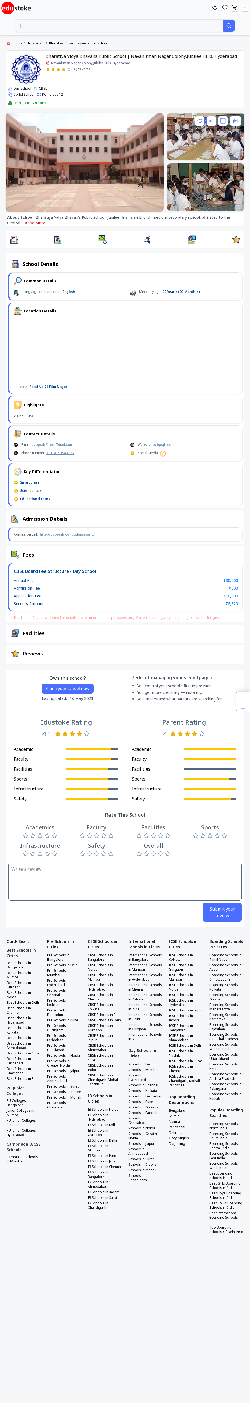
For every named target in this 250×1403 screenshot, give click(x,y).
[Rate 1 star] (48, 69)
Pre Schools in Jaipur (63, 1071)
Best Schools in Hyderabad (19, 1020)
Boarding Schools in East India (225, 1155)
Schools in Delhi (140, 1064)
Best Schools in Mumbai (19, 975)
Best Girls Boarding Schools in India (225, 1185)
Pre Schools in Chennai (58, 992)
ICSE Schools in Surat (185, 1061)
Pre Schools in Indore (64, 1092)
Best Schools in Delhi (23, 1002)
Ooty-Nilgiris (179, 1138)
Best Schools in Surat (23, 1053)
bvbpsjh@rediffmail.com (52, 444)
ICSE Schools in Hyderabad (181, 1002)
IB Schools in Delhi (102, 1140)
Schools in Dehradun (144, 1096)
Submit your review (222, 912)
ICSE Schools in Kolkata (181, 957)
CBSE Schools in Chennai (100, 997)
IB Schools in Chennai (105, 1167)
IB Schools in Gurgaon (98, 1132)
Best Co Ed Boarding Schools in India (225, 1205)
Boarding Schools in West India (225, 1165)
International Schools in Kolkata (145, 997)
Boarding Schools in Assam (225, 967)
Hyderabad (35, 43)
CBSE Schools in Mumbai (100, 977)
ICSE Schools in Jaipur (186, 1010)
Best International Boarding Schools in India (225, 1217)
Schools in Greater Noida (143, 1136)
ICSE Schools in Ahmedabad (181, 1038)
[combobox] (118, 25)
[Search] (229, 26)
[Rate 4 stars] (63, 69)
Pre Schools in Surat (63, 1086)
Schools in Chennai (143, 1085)
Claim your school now (67, 688)
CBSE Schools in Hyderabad (100, 987)
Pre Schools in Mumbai (58, 972)
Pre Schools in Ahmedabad (58, 1078)
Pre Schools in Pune (62, 1020)
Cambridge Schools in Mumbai (22, 1159)
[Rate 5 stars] (69, 69)
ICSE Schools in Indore (181, 1018)
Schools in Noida (141, 1128)
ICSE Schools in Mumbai (181, 977)
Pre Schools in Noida (63, 1055)
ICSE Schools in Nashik (181, 1053)
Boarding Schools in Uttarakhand (225, 1056)
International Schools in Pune (145, 1007)
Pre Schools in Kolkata (58, 1002)
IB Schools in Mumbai (98, 1148)
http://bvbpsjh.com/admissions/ (67, 534)
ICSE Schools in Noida (181, 987)
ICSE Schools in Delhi (185, 1045)
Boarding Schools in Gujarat (225, 997)
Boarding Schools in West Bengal (225, 1046)
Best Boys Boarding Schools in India (225, 1195)
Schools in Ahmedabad (138, 1151)
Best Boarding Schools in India (222, 1175)
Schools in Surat (141, 1159)
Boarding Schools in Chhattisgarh (225, 977)
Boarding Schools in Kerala (225, 1066)
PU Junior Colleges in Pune (23, 1122)
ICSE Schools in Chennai (181, 1068)
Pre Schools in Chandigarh (58, 1105)
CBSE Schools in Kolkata (100, 1007)
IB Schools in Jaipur (103, 1161)
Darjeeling (177, 1144)
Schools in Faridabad (145, 1113)
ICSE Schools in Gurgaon (181, 967)
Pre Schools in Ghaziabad (58, 1047)
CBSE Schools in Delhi (105, 1020)
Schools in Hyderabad (137, 1077)
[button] (13, 239)
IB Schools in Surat (102, 1198)
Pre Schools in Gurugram (58, 1028)
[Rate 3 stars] (58, 69)
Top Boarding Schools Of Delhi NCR (226, 1229)
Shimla (174, 1116)
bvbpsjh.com (163, 444)
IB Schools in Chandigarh (98, 1205)
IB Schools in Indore (104, 1192)
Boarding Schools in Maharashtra (225, 1007)
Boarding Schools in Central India (225, 1146)
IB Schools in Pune (102, 1156)
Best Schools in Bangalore (19, 965)
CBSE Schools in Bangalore (100, 957)
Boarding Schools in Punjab (225, 1096)
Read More (35, 222)
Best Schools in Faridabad (19, 1061)
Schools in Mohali (142, 1170)
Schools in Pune (140, 1102)
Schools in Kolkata (142, 1091)
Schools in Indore (142, 1164)
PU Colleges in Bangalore (18, 1103)
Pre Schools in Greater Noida (58, 1063)
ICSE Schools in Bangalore (181, 1028)
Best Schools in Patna (24, 1078)
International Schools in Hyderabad (145, 977)
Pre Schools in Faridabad (58, 1038)
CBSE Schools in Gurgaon (100, 1028)
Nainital (175, 1121)
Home (17, 43)
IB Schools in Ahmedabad (98, 1184)
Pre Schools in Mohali (64, 1097)
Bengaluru (177, 1110)
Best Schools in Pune (23, 1038)
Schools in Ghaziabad (136, 1120)
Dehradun (177, 1133)
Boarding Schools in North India (225, 1126)
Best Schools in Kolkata (19, 1030)
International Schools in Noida (145, 1036)
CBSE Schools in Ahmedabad (100, 1047)
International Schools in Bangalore (145, 957)
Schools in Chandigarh (137, 1177)
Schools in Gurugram (145, 1107)
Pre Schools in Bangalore (58, 957)
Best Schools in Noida (19, 995)
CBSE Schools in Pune (104, 1015)
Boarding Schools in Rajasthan (225, 1026)
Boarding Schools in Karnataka (225, 1017)
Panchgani (177, 1127)
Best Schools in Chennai (19, 1010)
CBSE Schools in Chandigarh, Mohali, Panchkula (103, 1079)
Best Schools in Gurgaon (19, 985)
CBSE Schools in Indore (100, 1067)
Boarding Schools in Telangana (225, 1086)
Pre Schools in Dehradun (58, 1012)
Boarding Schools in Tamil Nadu (225, 957)
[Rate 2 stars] (53, 69)
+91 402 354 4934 (60, 452)
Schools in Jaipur (141, 1144)
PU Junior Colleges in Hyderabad (23, 1132)
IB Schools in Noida (103, 1109)
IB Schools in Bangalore (98, 1174)
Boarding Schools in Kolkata (225, 987)
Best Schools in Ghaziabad (19, 1071)
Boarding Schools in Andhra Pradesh (225, 1076)
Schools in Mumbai (143, 1070)
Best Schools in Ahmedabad (19, 1045)
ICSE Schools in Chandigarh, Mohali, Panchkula (185, 1081)
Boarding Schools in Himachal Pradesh (225, 1036)
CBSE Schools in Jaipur (100, 1038)
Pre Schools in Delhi (62, 965)
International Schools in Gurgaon (145, 1026)
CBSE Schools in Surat (100, 1057)
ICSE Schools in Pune (185, 995)
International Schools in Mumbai (145, 967)
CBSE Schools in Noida (100, 967)
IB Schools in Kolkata (104, 1125)
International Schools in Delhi (145, 1017)
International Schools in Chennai (145, 987)
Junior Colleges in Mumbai (20, 1112)
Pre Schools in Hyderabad (58, 982)
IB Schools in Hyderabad (98, 1117)
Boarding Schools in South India (225, 1136)
